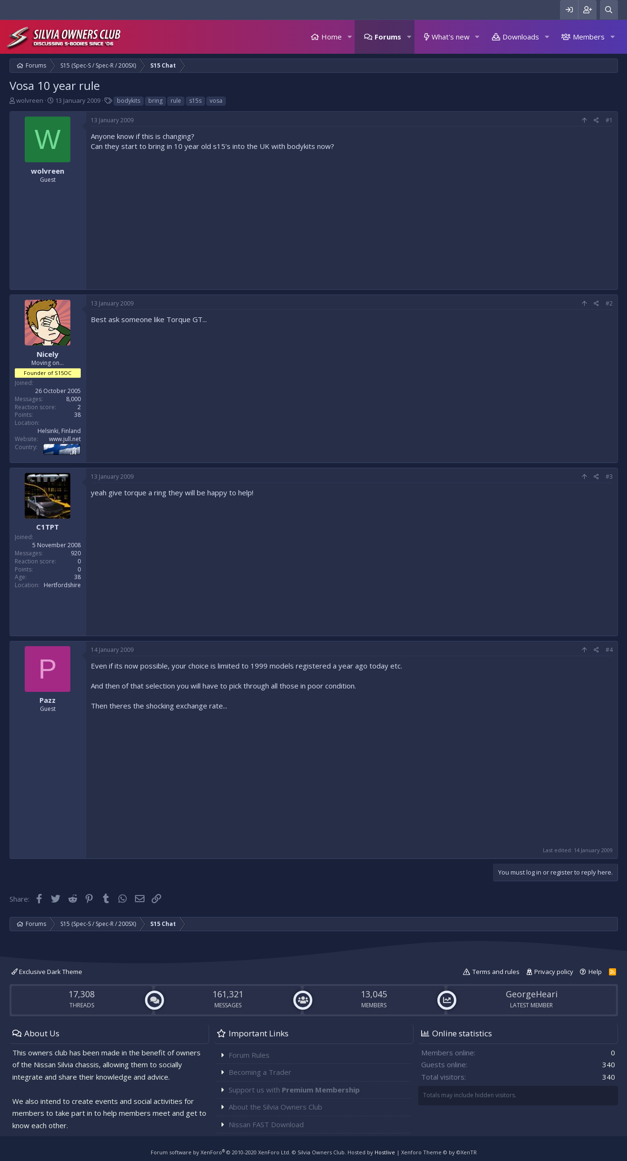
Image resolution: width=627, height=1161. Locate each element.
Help (595, 971)
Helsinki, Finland (59, 431)
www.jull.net (65, 439)
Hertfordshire (62, 585)
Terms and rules (496, 971)
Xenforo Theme (439, 1152)
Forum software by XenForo (220, 1152)
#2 (609, 303)
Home (331, 36)
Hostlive (385, 1152)
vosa (216, 101)
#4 (609, 650)
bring (155, 101)
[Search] (609, 10)
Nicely (47, 354)
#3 (609, 476)
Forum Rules (249, 1055)
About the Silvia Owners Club (275, 1107)
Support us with (294, 1089)
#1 (609, 120)
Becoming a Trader (260, 1072)
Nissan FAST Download (266, 1124)
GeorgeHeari (532, 994)
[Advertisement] (352, 218)
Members (589, 36)
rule (176, 101)
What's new (451, 36)
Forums (388, 36)
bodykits (128, 101)
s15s (195, 101)
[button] (349, 37)
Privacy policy (553, 971)
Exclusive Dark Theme (46, 971)
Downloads (520, 36)
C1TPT (47, 526)
